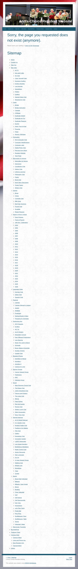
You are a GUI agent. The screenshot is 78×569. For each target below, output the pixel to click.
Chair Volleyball (19, 492)
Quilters (17, 94)
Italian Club (18, 294)
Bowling (17, 489)
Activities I (18, 361)
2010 (16, 244)
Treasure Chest (15, 532)
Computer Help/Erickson (22, 142)
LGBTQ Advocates (20, 441)
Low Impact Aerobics (21, 444)
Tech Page (18, 156)
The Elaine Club (19, 388)
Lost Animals (19, 86)
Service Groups (17, 369)
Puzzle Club (18, 206)
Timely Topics (19, 185)
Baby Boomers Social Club (23, 385)
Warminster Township (19, 527)
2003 (16, 225)
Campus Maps (17, 537)
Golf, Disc (18, 503)
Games (15, 190)
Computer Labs (19, 145)
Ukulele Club (19, 353)
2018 (16, 265)
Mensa (17, 399)
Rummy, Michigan (20, 134)
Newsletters (18, 89)
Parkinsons (18, 375)
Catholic (17, 302)
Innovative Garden (20, 439)
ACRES (17, 327)
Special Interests (18, 417)
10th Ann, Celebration (21, 222)
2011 (16, 246)
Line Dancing (19, 340)
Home (13, 60)
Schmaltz (17, 345)
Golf (16, 495)
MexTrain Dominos (20, 204)
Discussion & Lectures (19, 158)
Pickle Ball (18, 511)
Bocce (17, 487)
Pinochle (17, 129)
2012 (16, 249)
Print (8, 557)
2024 (16, 281)
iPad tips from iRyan (21, 150)
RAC (16, 377)
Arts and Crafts (19, 73)
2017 (16, 262)
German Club (19, 292)
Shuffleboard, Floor (20, 516)
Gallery (17, 433)
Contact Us (14, 62)
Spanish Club (19, 297)
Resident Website (20, 153)
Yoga (16, 471)
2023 (16, 278)
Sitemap (13, 557)
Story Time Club (19, 415)
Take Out (13, 65)
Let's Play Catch (20, 508)
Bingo (16, 193)
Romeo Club (18, 407)
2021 (16, 273)
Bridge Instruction (20, 108)
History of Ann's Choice (20, 214)
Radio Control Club (20, 449)
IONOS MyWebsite (30, 563)
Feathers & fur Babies (21, 428)
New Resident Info (18, 543)
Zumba (17, 473)
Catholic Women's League (23, 305)
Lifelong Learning (20, 172)
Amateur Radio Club (21, 425)
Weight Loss (18, 465)
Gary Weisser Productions (23, 337)
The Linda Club (19, 396)
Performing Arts (17, 321)
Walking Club (19, 463)
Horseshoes (18, 505)
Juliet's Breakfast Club (21, 391)
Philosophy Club (20, 174)
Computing (16, 137)
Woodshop (18, 468)
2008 (16, 238)
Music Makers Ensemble (22, 348)
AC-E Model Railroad (21, 420)
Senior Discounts (20, 452)
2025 (16, 284)
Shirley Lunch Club (20, 409)
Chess (17, 196)
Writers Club (18, 188)
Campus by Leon (20, 367)
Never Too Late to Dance (22, 343)
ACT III (17, 329)
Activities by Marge (20, 359)
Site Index (14, 68)
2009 (16, 241)
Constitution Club (20, 166)
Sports (15, 476)
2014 (16, 254)
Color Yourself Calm (21, 78)
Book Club (18, 180)
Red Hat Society (20, 404)
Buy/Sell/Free (15, 529)
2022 (16, 276)
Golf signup (18, 497)
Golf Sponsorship (20, 500)
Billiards (17, 481)
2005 (16, 230)
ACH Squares (19, 324)
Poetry (17, 177)
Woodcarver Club (20, 100)
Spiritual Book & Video (21, 316)
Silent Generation (20, 412)
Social (15, 383)
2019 (16, 268)
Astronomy (18, 164)
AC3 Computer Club (21, 140)
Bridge (17, 105)
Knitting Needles (20, 84)
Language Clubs (18, 289)
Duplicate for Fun (20, 118)
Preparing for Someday (22, 318)
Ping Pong (18, 513)
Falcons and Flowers (21, 393)
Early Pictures (19, 217)
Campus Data (15, 535)
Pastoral (15, 300)
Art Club (17, 76)
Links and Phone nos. (19, 540)
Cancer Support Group (21, 372)
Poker (17, 132)
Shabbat (17, 310)
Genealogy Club (20, 436)
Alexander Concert (20, 335)
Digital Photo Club (20, 148)
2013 (16, 252)
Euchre (17, 124)
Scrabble (17, 209)
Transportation (17, 545)
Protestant (18, 313)
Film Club (18, 431)
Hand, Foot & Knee (20, 126)
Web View (69, 559)
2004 (16, 228)
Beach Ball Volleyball (21, 479)
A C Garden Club (20, 423)
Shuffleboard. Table (20, 519)
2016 (16, 260)
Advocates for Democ (21, 161)
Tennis (17, 521)
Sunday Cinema (19, 351)
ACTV (17, 70)
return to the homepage (32, 45)
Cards (15, 102)
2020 (16, 270)
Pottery (17, 92)
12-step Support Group (22, 460)
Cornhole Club (19, 198)
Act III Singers (19, 332)
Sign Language (19, 455)
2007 (16, 236)
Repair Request (19, 212)
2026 (16, 286)
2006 (16, 233)
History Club (18, 169)
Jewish (17, 308)
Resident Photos (18, 356)
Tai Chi (17, 457)
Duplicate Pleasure (20, 121)
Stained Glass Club (20, 97)
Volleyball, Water (20, 524)
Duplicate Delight (20, 116)
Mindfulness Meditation (22, 447)
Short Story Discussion (22, 182)
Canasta (17, 110)
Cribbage (17, 113)
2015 (16, 257)
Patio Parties (19, 401)
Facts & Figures (19, 220)
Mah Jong (18, 201)
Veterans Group (19, 380)
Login (70, 557)
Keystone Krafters (20, 81)
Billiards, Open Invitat (21, 484)
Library (13, 548)
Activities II (18, 364)
